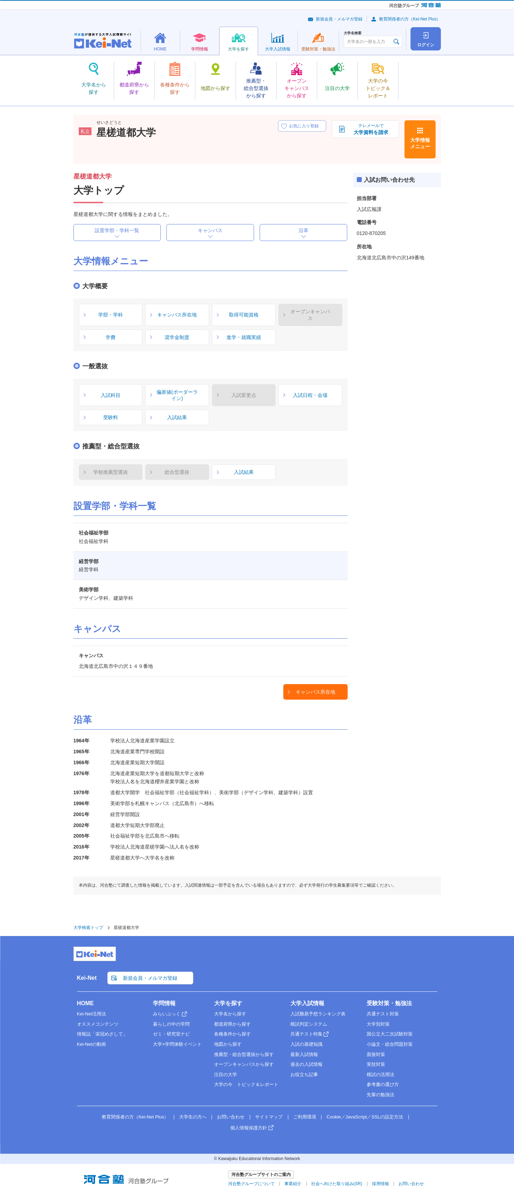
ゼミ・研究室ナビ (171, 1034)
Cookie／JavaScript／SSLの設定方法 (364, 1116)
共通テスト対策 (383, 1013)
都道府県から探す (232, 1024)
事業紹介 (292, 1183)
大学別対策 (378, 1024)
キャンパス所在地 (315, 692)
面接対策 (376, 1054)
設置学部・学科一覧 (117, 230)
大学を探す (228, 1003)
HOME (85, 1003)
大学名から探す (230, 1013)
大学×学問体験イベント (177, 1044)
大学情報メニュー (420, 143)
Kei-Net (87, 978)
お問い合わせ (230, 1116)
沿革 (303, 230)
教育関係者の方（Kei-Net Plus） (410, 19)
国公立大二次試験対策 (390, 1034)
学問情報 (164, 1003)
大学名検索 (352, 33)
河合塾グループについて (251, 1183)
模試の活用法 (380, 1074)
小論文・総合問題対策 (390, 1044)
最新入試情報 (304, 1054)
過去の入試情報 (306, 1064)
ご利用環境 (304, 1116)
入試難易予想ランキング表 (317, 1013)
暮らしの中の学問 (171, 1024)
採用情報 (380, 1183)
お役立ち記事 (304, 1074)
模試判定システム (308, 1024)
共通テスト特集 (306, 1034)
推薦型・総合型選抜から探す (244, 1054)
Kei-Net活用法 (91, 1013)
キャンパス (210, 230)
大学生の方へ (193, 1116)
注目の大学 (225, 1074)
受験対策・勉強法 (389, 1003)
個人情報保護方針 (248, 1127)
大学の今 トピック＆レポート (246, 1084)
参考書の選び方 (383, 1084)
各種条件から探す (232, 1034)
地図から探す (228, 1044)
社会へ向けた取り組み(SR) (336, 1183)
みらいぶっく (167, 1013)
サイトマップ (269, 1116)
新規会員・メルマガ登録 (339, 19)
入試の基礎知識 (306, 1044)
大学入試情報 (307, 1003)
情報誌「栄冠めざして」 (102, 1034)
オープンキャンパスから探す (244, 1064)
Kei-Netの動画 (91, 1044)
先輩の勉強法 (380, 1094)
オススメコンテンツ (97, 1024)
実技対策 (376, 1064)
